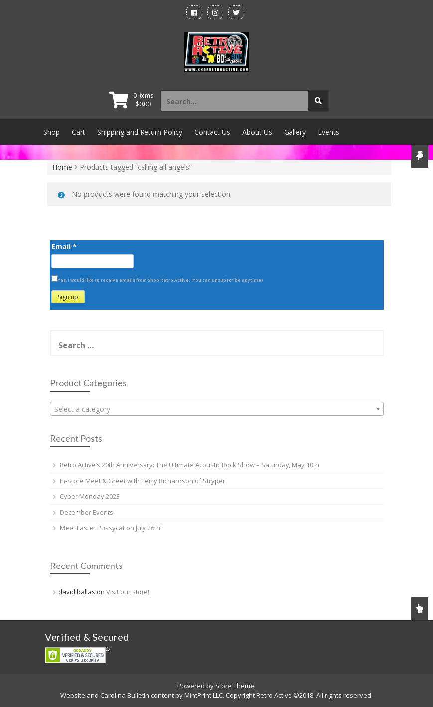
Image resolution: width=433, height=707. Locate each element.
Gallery (295, 132)
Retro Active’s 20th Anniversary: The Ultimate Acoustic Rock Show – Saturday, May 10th (189, 464)
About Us (257, 132)
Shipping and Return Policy (139, 132)
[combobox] (217, 409)
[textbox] (216, 409)
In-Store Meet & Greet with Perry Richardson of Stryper (142, 480)
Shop (51, 132)
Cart (78, 132)
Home (62, 167)
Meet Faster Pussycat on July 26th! (111, 527)
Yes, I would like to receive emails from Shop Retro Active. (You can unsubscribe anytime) (160, 280)
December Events (86, 512)
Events (328, 132)
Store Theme (234, 685)
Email (64, 246)
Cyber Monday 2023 (90, 496)
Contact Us (212, 132)
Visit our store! (127, 591)
